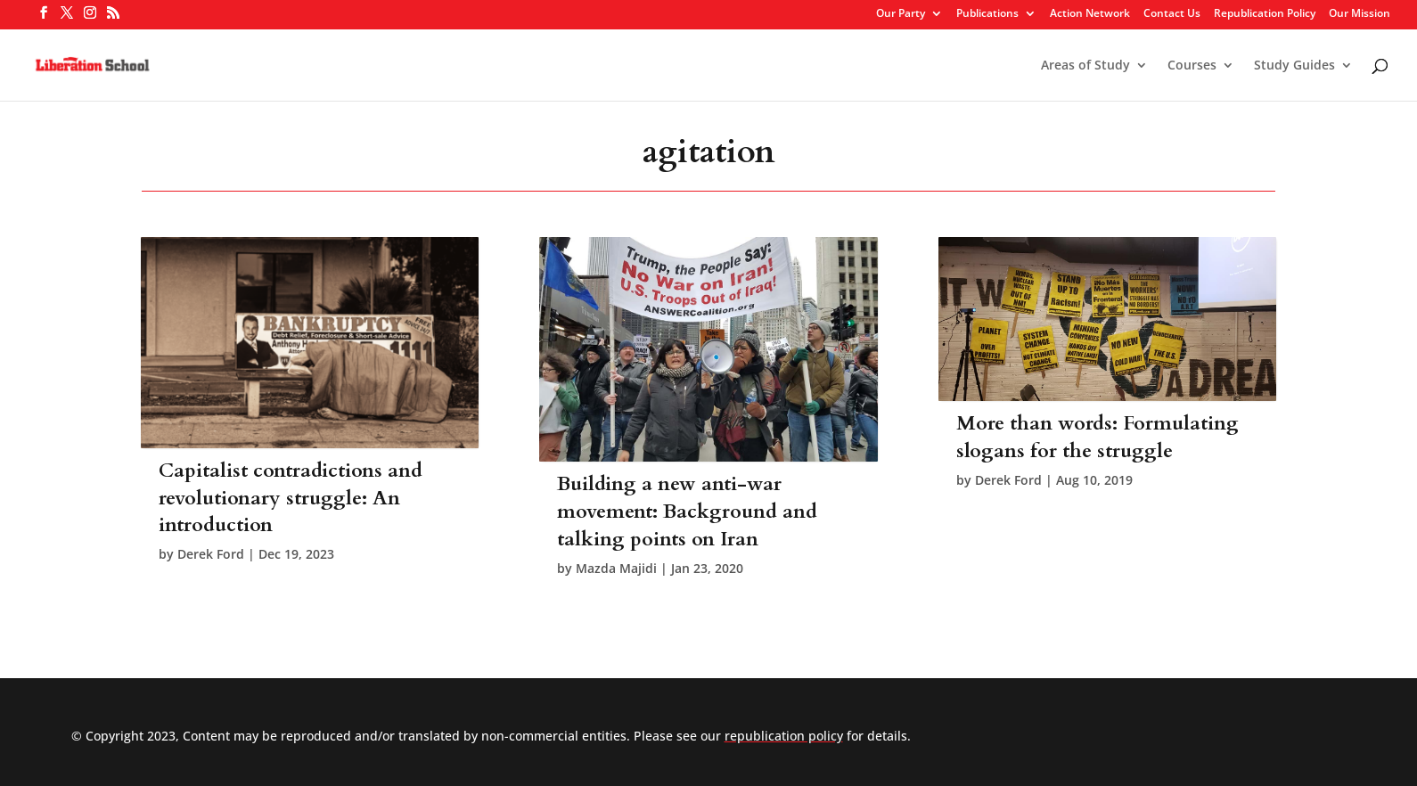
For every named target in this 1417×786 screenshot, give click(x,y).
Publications (987, 14)
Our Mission (1359, 14)
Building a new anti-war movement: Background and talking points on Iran (687, 512)
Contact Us (1171, 14)
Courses (1191, 66)
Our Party (900, 14)
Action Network (1090, 14)
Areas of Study (1085, 66)
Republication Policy (1264, 14)
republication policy (784, 735)
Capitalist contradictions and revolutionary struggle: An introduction (290, 498)
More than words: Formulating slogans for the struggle (1097, 437)
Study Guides (1294, 66)
